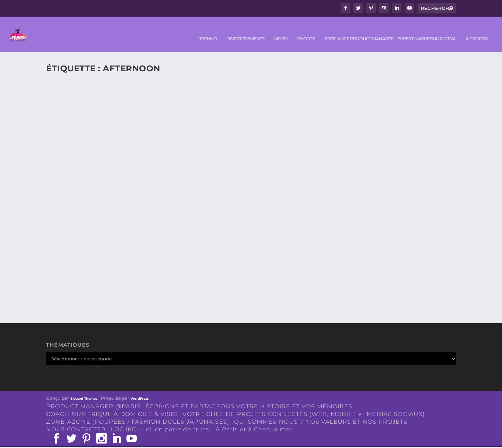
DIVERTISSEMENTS (245, 29)
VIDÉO (280, 29)
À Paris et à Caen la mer (254, 419)
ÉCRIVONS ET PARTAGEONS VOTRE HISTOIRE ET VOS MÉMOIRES (248, 396)
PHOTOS (306, 29)
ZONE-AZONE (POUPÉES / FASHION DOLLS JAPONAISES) (137, 412)
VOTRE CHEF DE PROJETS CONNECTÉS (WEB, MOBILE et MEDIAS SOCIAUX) (303, 404)
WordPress (140, 389)
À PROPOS (477, 29)
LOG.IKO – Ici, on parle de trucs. (160, 419)
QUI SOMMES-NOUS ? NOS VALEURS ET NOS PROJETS (320, 412)
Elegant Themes (83, 389)
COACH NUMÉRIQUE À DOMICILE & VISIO (112, 404)
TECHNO (208, 29)
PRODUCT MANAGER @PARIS (93, 396)
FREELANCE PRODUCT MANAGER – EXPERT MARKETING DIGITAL (390, 29)
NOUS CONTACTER (76, 419)
